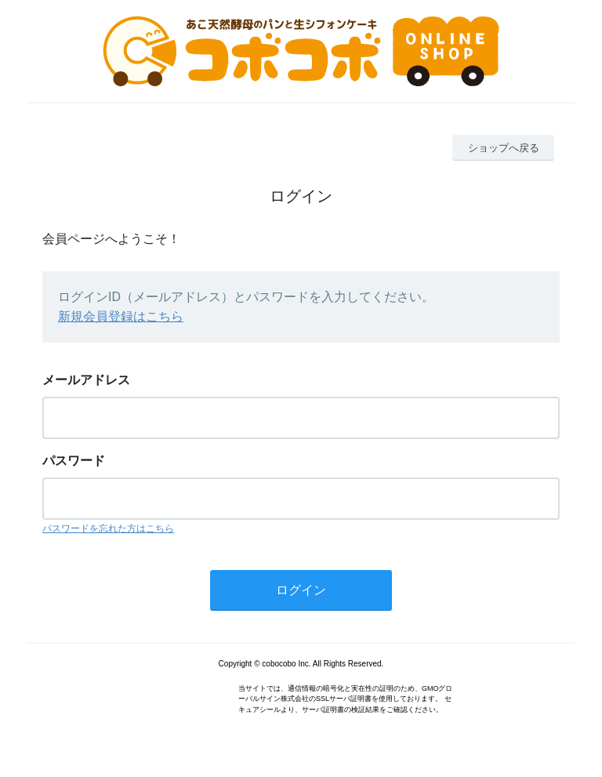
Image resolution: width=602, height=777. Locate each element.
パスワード (73, 460)
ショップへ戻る (503, 148)
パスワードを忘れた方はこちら (108, 528)
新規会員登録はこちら (120, 316)
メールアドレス (86, 380)
